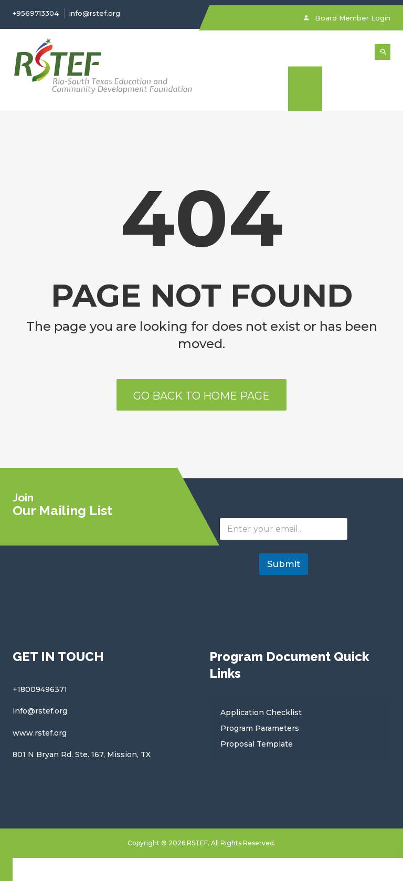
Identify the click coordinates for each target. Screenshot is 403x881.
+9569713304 (36, 13)
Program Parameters (259, 728)
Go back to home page (201, 396)
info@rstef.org (94, 13)
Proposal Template (256, 744)
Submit (283, 564)
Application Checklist (261, 712)
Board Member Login (347, 18)
